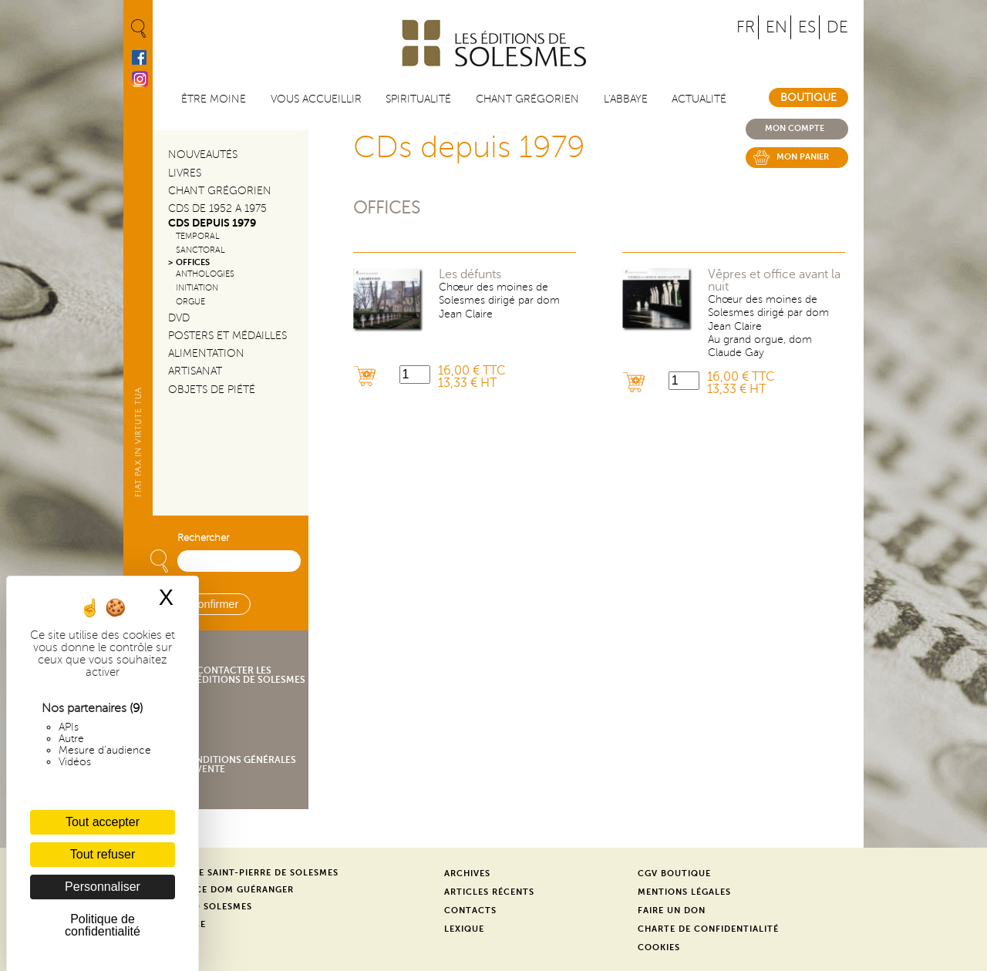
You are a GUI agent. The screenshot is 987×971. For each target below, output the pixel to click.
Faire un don (672, 910)
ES (807, 27)
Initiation (197, 288)
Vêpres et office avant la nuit (774, 280)
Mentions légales (684, 892)
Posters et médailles (227, 335)
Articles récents (489, 892)
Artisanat (195, 371)
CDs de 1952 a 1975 (217, 208)
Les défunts (470, 274)
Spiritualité (418, 99)
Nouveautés (202, 154)
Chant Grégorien (219, 191)
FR (745, 27)
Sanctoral (200, 250)
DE (837, 27)
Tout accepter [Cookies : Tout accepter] (103, 821)
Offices (386, 207)
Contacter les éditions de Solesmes (251, 675)
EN (776, 27)
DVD (179, 318)
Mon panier (802, 157)
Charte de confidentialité (708, 929)
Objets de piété (211, 389)
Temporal (198, 236)
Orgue (190, 302)
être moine (213, 99)
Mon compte (794, 128)
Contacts (470, 910)
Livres (184, 173)
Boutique (808, 97)
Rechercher (203, 538)
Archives (467, 874)
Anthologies (205, 274)
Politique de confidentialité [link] (102, 925)
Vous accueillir (316, 99)
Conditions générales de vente (238, 764)
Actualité (699, 99)
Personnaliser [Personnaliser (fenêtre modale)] (102, 886)
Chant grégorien (527, 99)
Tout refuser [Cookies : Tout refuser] (102, 854)
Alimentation (206, 353)
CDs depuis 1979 (212, 223)
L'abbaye (626, 99)
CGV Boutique (674, 874)
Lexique (464, 929)
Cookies (659, 947)
